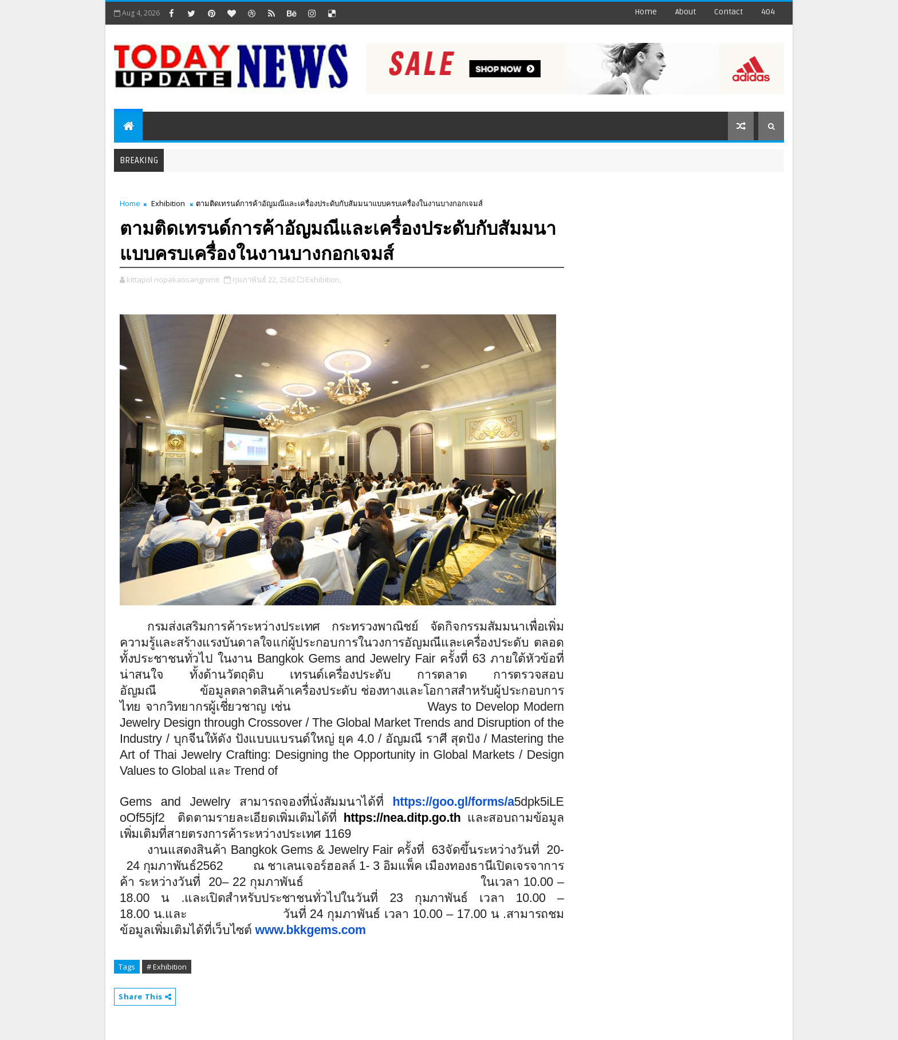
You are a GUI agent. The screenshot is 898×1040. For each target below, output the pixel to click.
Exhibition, (323, 279)
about (685, 12)
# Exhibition (167, 967)
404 (768, 12)
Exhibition (168, 203)
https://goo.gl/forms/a (453, 802)
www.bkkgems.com (310, 930)
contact (728, 12)
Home (646, 12)
